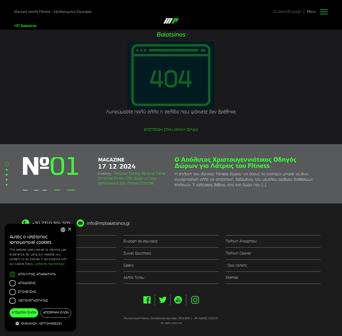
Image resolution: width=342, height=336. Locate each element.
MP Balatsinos (25, 26)
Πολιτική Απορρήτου (241, 241)
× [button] (69, 229)
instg (195, 300)
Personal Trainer (154, 173)
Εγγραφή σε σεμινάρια (140, 241)
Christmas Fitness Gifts (115, 178)
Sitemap (232, 277)
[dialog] (40, 277)
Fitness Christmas (140, 183)
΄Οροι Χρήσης (236, 265)
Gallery (129, 265)
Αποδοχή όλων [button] (24, 312)
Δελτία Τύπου (134, 277)
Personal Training (127, 173)
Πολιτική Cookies (238, 253)
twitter (162, 300)
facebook (147, 300)
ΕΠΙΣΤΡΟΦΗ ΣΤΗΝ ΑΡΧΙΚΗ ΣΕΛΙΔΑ (171, 130)
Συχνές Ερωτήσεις (137, 253)
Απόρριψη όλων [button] (56, 312)
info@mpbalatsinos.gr (108, 223)
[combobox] (63, 229)
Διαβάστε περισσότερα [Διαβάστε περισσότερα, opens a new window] (50, 264)
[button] (40, 324)
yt (178, 300)
